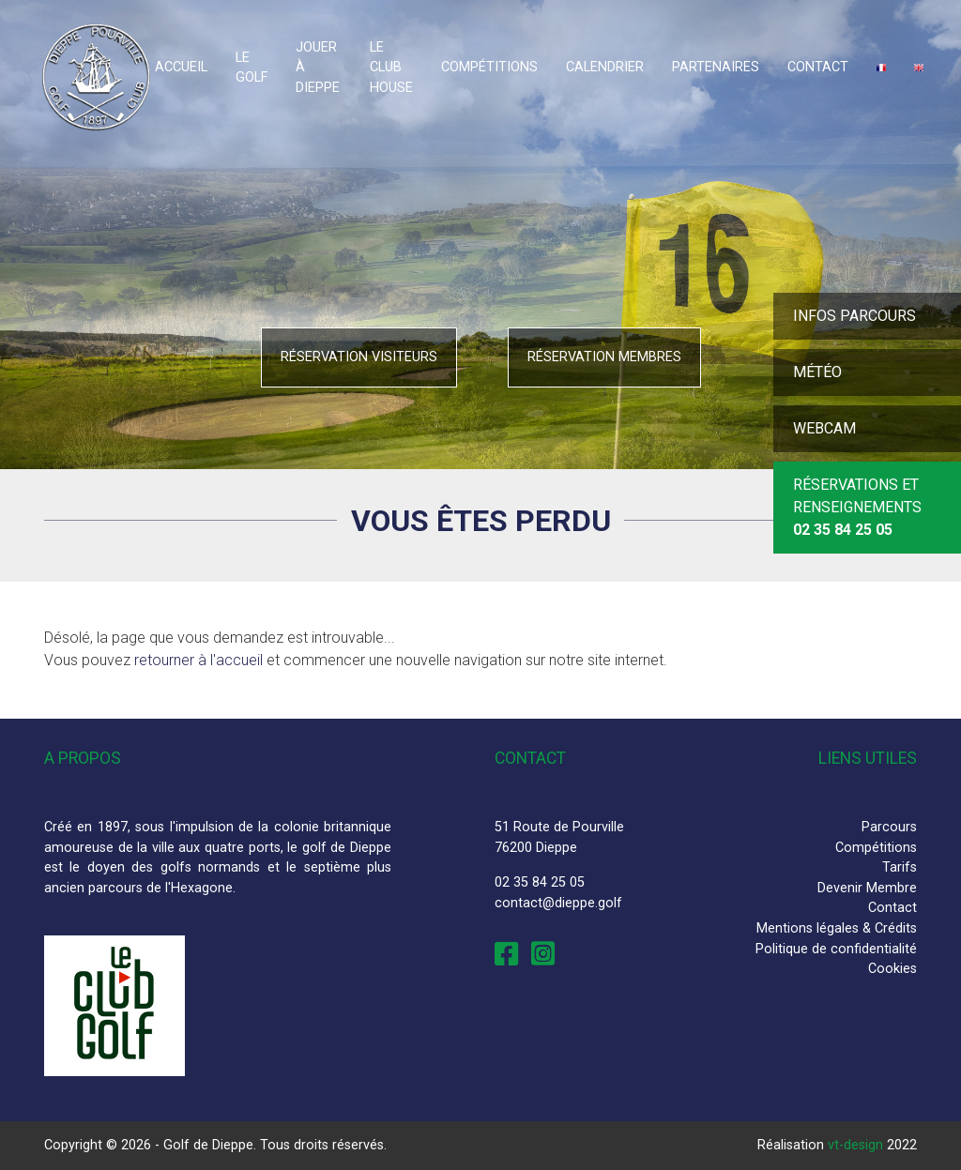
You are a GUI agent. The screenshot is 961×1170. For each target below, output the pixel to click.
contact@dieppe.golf (558, 903)
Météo (817, 372)
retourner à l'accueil (198, 660)
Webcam (824, 428)
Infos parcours (854, 316)
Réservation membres (604, 357)
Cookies (892, 969)
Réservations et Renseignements (857, 507)
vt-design (855, 1145)
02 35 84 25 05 (540, 882)
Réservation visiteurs (359, 357)
